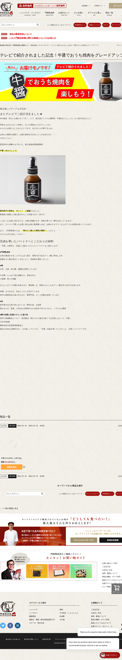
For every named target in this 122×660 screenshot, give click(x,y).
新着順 (42, 426)
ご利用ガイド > (99, 6)
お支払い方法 (96, 613)
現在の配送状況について (21, 34)
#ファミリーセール (92, 494)
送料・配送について (98, 616)
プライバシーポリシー (62, 639)
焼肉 (61, 609)
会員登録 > (86, 6)
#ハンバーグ (116, 25)
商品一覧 (109, 14)
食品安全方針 (46, 639)
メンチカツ (33, 613)
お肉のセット (64, 14)
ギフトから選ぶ (94, 14)
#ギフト (106, 25)
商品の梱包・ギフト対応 (100, 620)
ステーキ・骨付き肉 (36, 623)
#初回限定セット (80, 25)
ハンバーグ (33, 609)
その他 (62, 620)
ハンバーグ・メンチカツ (30, 14)
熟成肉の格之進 (5, 45)
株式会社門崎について (31, 639)
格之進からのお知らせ (13, 639)
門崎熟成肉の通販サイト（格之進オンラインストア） (31, 45)
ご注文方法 (95, 609)
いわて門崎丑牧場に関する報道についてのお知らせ (33, 38)
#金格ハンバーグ (94, 25)
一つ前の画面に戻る (10, 508)
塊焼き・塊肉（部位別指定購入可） (42, 620)
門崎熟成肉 (49, 14)
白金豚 (62, 616)
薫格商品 (32, 616)
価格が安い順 (22, 426)
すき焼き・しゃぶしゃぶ (69, 613)
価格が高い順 (33, 426)
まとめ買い (79, 14)
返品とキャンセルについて (101, 623)
